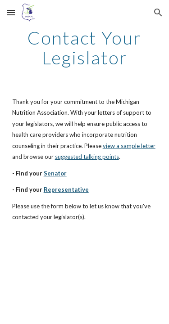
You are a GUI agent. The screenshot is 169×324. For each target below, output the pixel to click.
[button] (11, 12)
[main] (85, 47)
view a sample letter (129, 145)
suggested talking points (87, 156)
